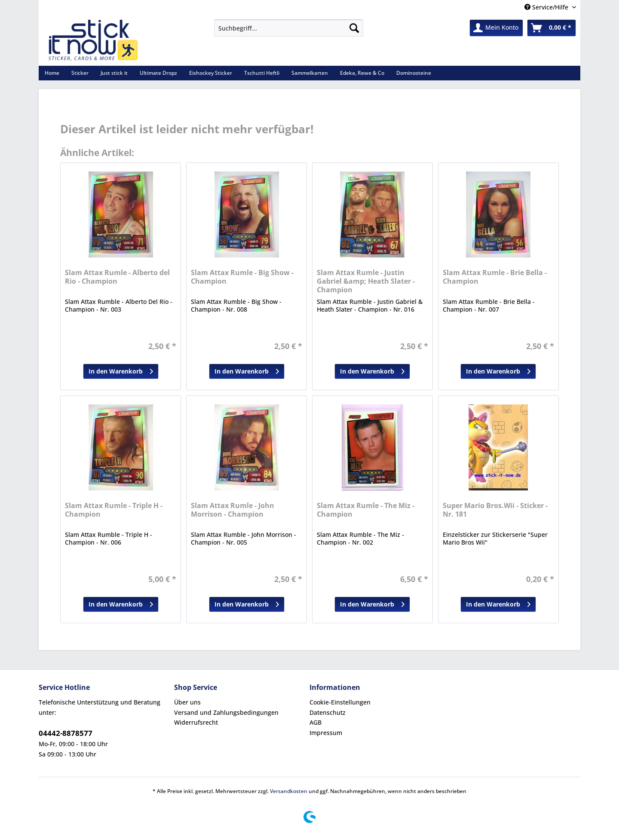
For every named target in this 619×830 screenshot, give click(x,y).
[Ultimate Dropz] (158, 73)
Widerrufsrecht (196, 722)
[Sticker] (80, 73)
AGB (316, 722)
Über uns (187, 702)
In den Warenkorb (121, 369)
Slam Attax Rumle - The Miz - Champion (365, 510)
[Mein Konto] (496, 28)
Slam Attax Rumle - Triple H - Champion (113, 510)
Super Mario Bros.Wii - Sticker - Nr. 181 (495, 510)
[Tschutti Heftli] (261, 73)
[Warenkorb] (551, 28)
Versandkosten (288, 791)
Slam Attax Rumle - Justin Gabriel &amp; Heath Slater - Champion (366, 281)
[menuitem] (288, 32)
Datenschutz (328, 712)
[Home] (52, 73)
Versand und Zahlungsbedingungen (226, 712)
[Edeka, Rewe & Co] (362, 73)
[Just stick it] (114, 73)
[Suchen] (354, 28)
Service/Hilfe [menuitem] (547, 7)
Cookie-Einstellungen (340, 702)
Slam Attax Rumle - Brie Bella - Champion (495, 277)
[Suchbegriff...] (288, 28)
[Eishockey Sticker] (210, 73)
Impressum (326, 733)
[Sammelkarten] (309, 73)
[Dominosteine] (413, 73)
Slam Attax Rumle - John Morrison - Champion (232, 510)
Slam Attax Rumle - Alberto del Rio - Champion (117, 277)
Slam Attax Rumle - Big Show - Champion (242, 277)
